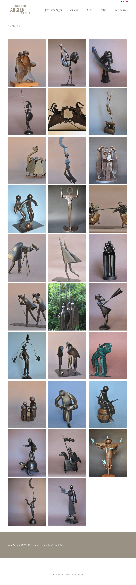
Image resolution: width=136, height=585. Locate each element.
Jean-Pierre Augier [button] (53, 10)
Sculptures (74, 10)
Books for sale (120, 10)
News (89, 10)
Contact (103, 10)
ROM (80, 574)
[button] (27, 63)
